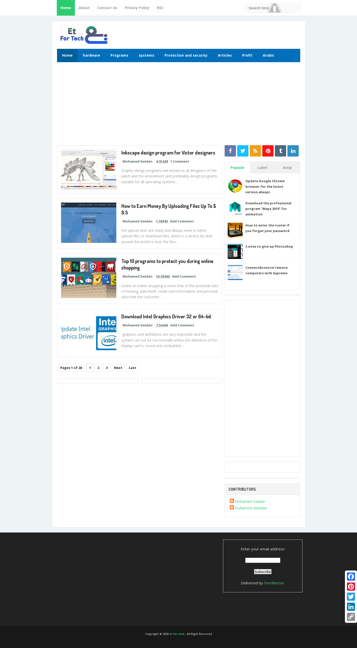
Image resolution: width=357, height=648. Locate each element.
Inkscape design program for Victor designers (168, 152)
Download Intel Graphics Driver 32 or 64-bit (166, 316)
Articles (225, 55)
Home (66, 7)
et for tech (176, 634)
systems (146, 55)
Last (132, 367)
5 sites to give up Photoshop (269, 246)
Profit (247, 55)
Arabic (268, 55)
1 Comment (179, 161)
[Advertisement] (178, 106)
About (84, 7)
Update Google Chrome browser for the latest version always (265, 186)
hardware (91, 55)
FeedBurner (274, 582)
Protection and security (186, 55)
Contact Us (107, 7)
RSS (160, 7)
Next (118, 367)
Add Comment (182, 221)
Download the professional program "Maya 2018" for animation (268, 208)
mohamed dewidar (251, 507)
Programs (119, 55)
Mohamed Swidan (250, 501)
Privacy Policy (137, 7)
